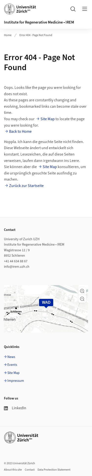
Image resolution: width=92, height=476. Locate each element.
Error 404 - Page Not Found (35, 35)
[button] (82, 291)
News (11, 357)
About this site (13, 470)
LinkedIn (15, 408)
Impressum (15, 380)
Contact (30, 470)
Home (8, 35)
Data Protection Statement (54, 470)
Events (12, 364)
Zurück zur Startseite (26, 185)
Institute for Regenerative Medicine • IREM (39, 22)
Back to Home (20, 131)
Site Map (47, 119)
